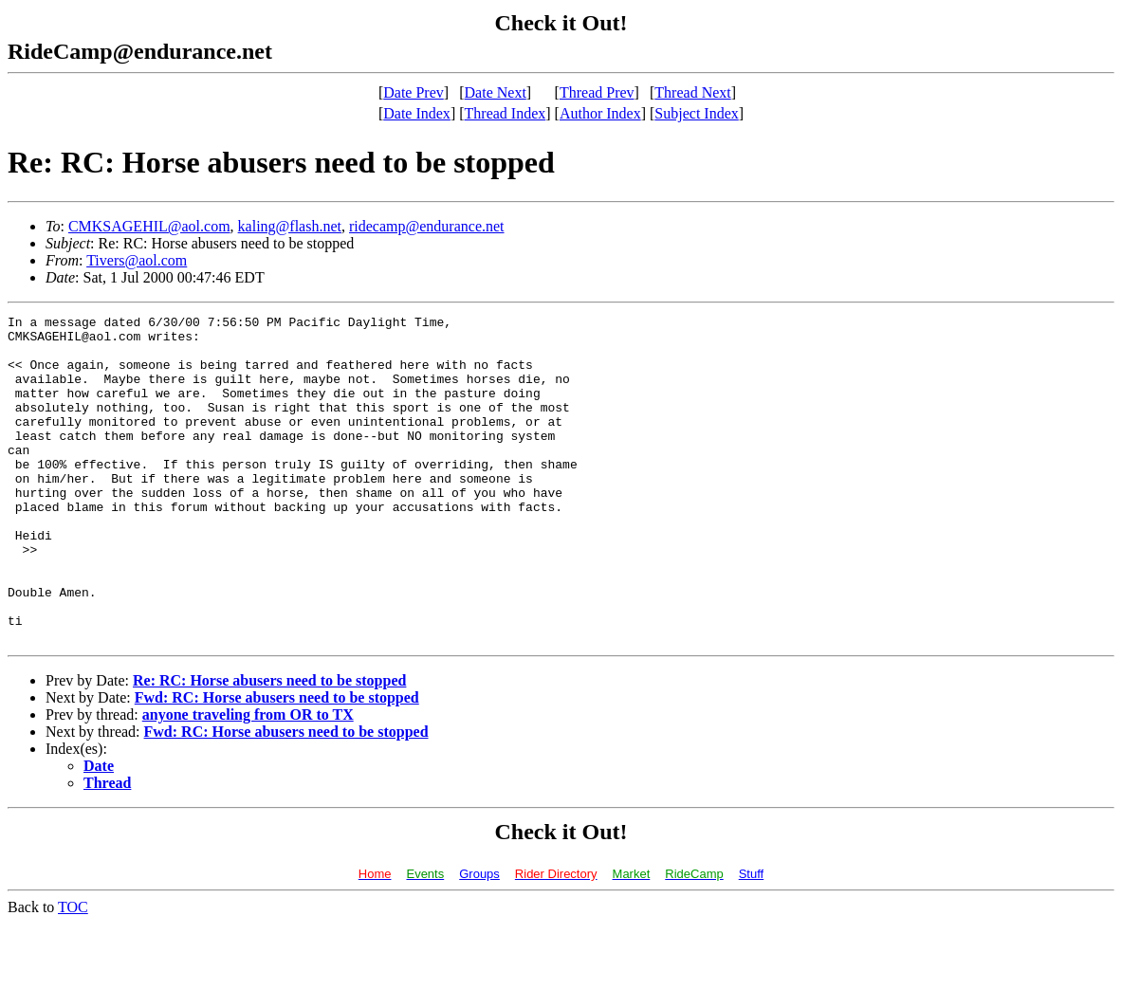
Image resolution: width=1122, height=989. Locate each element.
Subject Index (696, 113)
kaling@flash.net (289, 226)
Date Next (495, 92)
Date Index (417, 113)
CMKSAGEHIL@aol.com (149, 226)
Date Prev (413, 92)
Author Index (600, 113)
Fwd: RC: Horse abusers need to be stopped (277, 763)
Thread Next (692, 92)
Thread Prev (597, 92)
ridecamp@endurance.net (427, 226)
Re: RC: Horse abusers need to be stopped (269, 746)
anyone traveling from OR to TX (248, 780)
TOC (73, 972)
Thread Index (505, 113)
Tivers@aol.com (136, 260)
